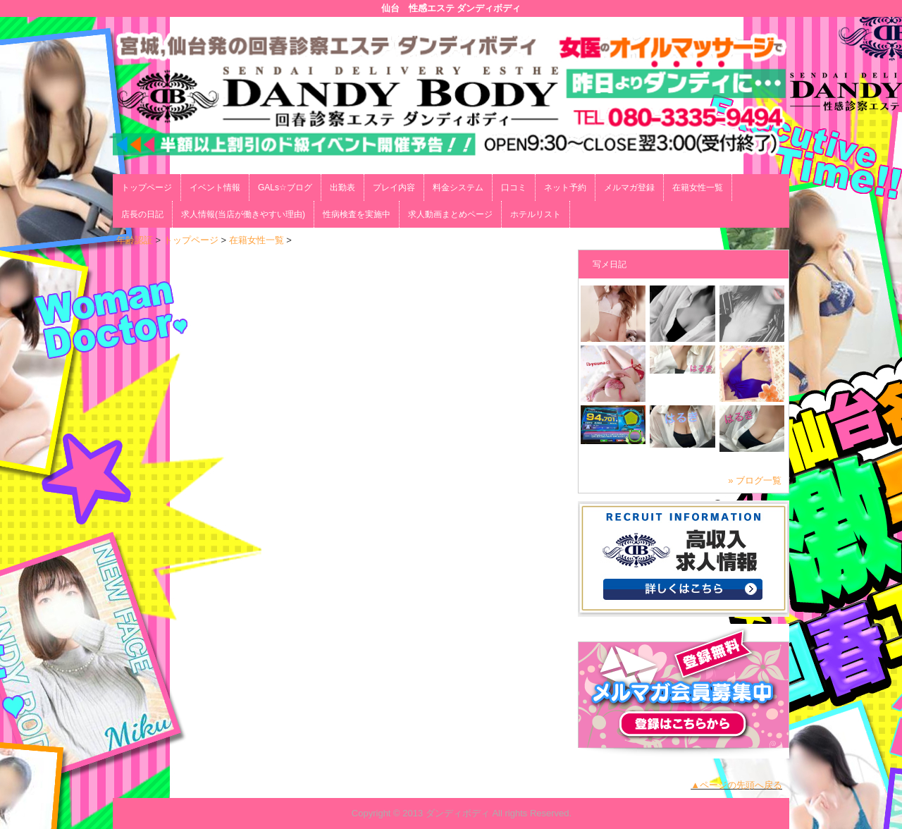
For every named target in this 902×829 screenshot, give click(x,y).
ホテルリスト (535, 214)
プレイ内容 (394, 187)
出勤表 (342, 187)
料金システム (458, 187)
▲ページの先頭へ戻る (736, 785)
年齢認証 (134, 240)
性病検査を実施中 (356, 214)
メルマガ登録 (629, 187)
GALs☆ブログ (285, 187)
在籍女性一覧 (697, 187)
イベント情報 (215, 187)
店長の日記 (142, 214)
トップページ (146, 187)
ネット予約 (565, 187)
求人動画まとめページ (450, 214)
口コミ (513, 187)
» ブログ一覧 (754, 480)
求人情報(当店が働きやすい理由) (243, 214)
